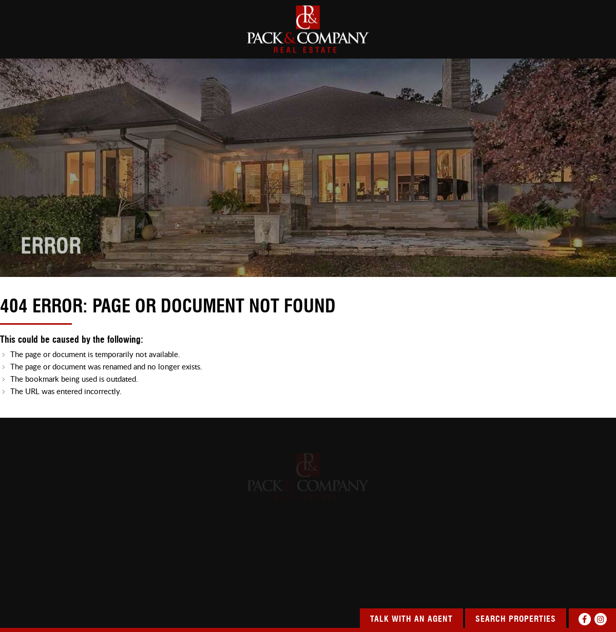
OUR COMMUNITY (505, 38)
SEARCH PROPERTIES (168, 38)
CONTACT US (594, 38)
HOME (10, 38)
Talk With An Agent (411, 620)
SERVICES (422, 38)
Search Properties (515, 620)
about (76, 38)
